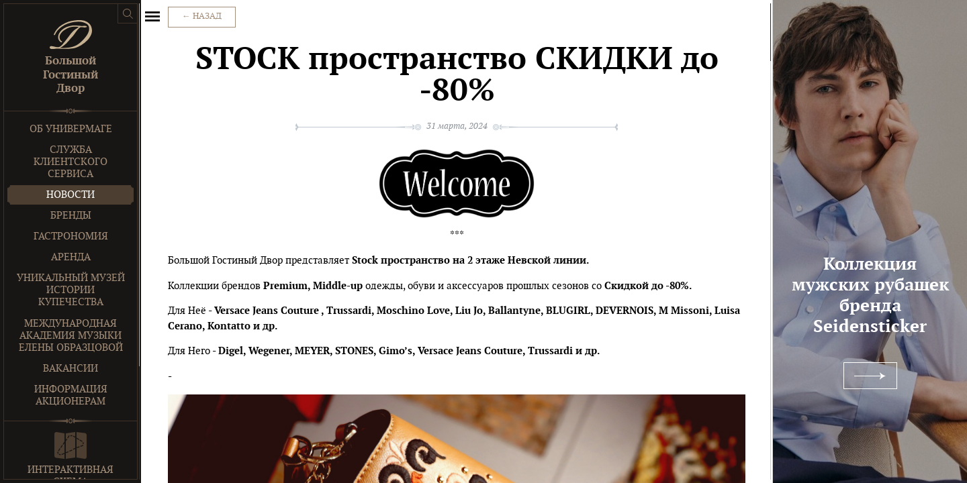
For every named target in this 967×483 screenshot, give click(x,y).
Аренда (71, 257)
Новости (70, 195)
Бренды (70, 215)
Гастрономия (71, 236)
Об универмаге (71, 129)
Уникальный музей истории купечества (71, 290)
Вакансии (70, 368)
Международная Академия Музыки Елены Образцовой (71, 336)
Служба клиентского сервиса (70, 162)
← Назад (202, 16)
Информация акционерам (70, 395)
